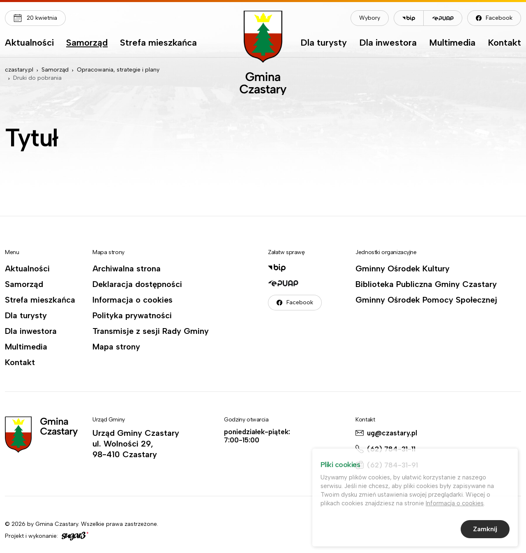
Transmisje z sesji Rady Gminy (150, 331)
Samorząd (87, 43)
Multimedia (452, 43)
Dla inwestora (388, 43)
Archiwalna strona (126, 268)
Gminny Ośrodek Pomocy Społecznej (426, 299)
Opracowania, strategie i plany (118, 69)
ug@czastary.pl (392, 433)
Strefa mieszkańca (158, 43)
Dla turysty (323, 43)
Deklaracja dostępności (137, 284)
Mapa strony (116, 346)
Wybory (369, 17)
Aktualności (29, 43)
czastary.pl (19, 69)
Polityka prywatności (132, 315)
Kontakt (504, 43)
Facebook (499, 17)
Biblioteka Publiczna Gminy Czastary (426, 284)
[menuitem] (29, 44)
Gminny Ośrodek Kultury (402, 268)
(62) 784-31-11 (391, 449)
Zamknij (485, 530)
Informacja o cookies (132, 299)
